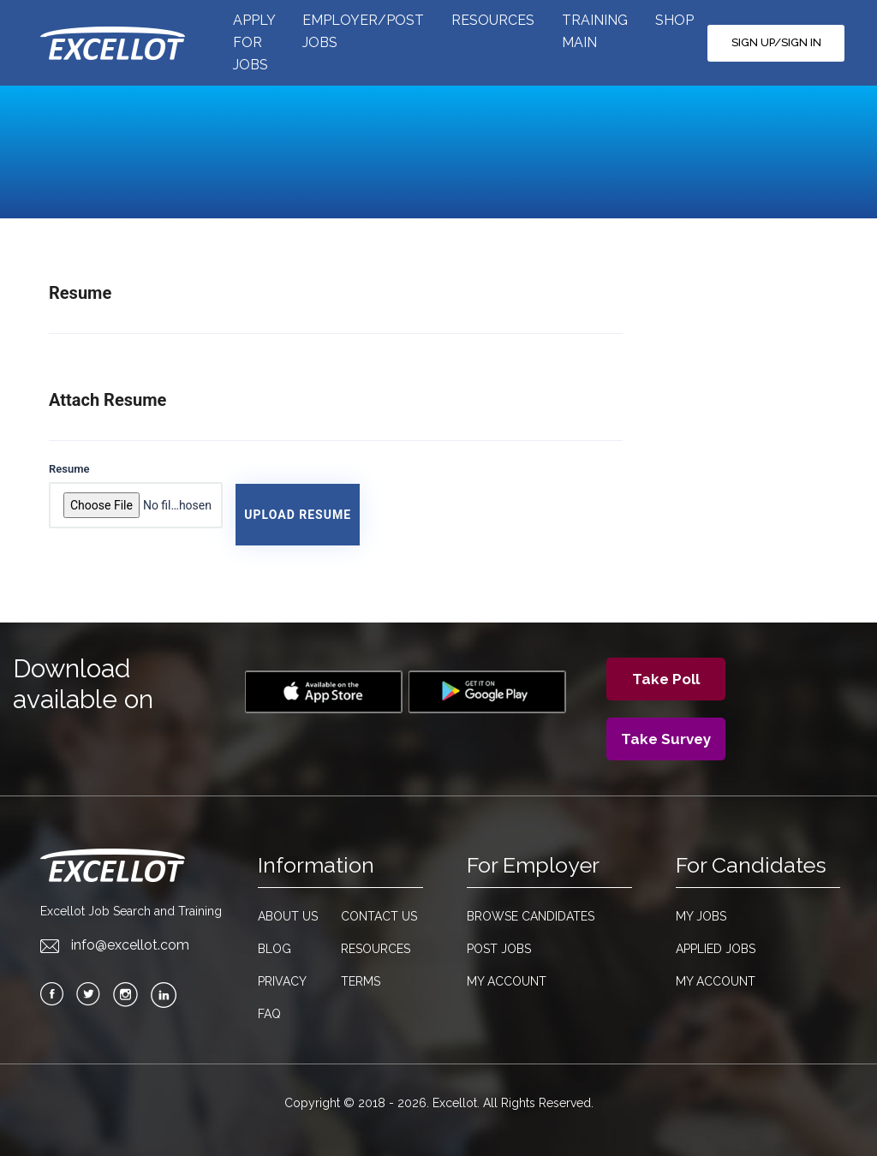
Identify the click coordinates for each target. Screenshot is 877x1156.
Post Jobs (499, 949)
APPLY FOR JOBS (254, 42)
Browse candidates (530, 916)
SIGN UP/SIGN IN (776, 42)
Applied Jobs (715, 949)
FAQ (269, 1014)
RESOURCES (492, 20)
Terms (360, 981)
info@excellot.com (114, 945)
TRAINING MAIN (595, 31)
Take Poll (666, 679)
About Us (288, 916)
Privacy (282, 981)
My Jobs (701, 916)
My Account (506, 981)
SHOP (674, 20)
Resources (375, 949)
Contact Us (379, 916)
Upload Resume (297, 514)
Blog (274, 949)
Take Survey (666, 739)
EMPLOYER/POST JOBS (363, 31)
